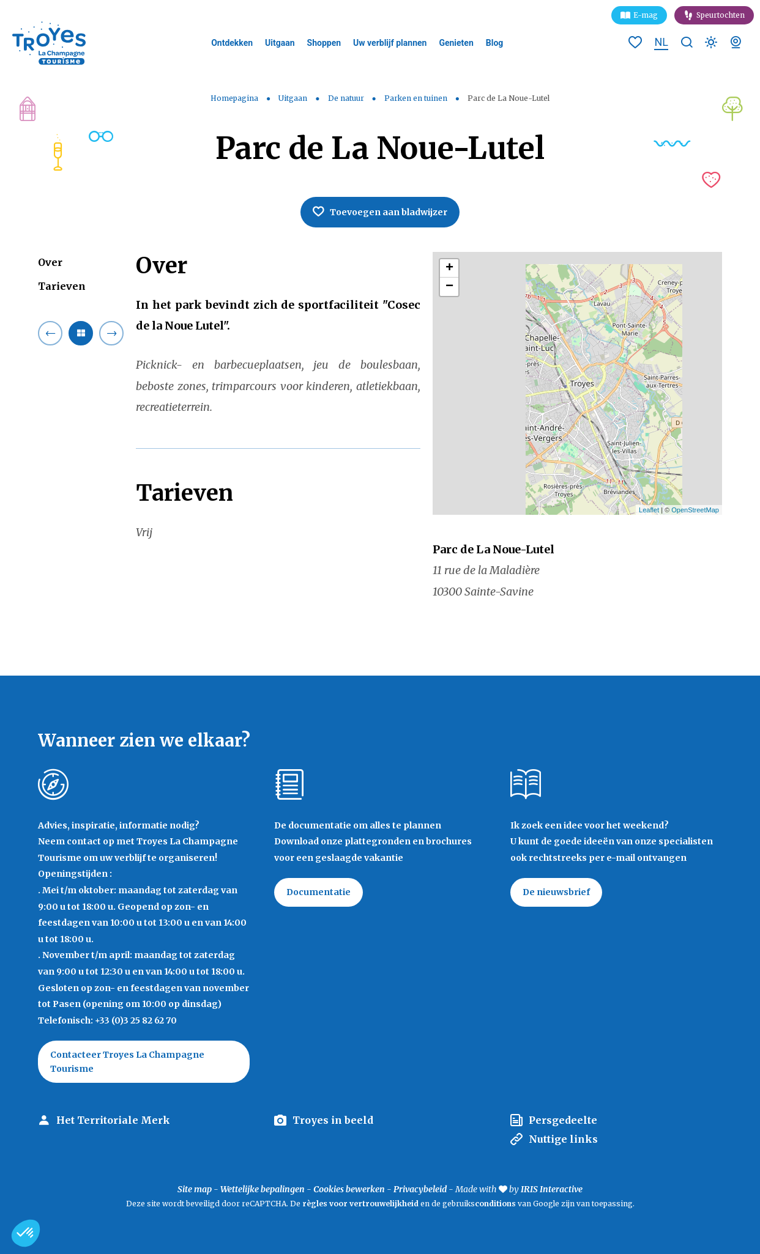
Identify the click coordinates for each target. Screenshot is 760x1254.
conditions (496, 1203)
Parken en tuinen (416, 98)
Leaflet (649, 510)
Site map (194, 1189)
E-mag (645, 15)
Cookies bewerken (349, 1189)
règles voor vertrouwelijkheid (360, 1203)
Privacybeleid (420, 1189)
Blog (495, 43)
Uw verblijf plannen (390, 43)
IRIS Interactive (552, 1189)
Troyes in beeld (332, 1120)
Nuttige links (563, 1139)
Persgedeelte (563, 1120)
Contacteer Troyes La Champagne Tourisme (127, 1061)
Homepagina (234, 98)
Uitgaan (280, 43)
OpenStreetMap (695, 510)
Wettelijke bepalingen (262, 1189)
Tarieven (62, 286)
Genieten (456, 43)
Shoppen (324, 43)
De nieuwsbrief (556, 892)
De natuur (347, 98)
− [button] (449, 287)
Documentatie (318, 892)
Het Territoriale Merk (113, 1120)
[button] (25, 1233)
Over (50, 262)
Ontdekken (232, 43)
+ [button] (449, 268)
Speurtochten (720, 15)
